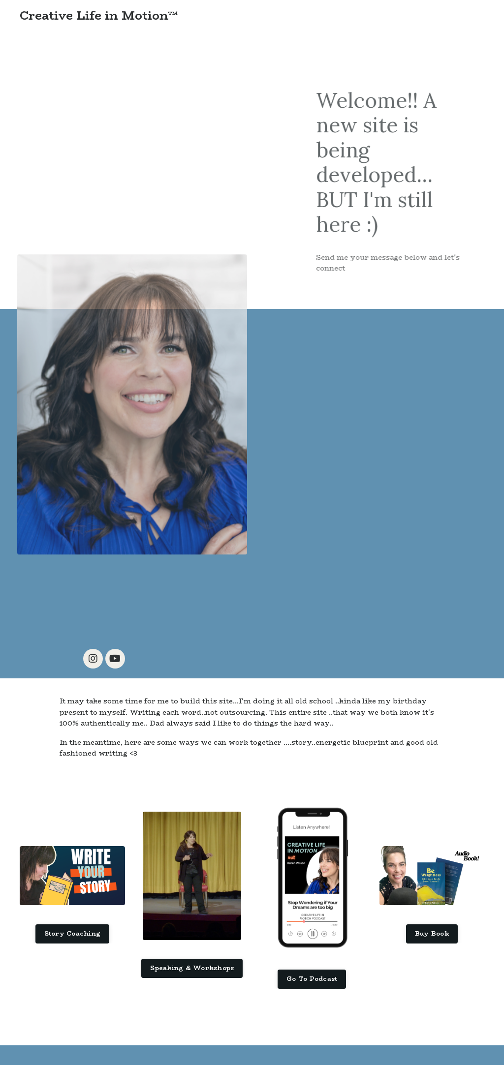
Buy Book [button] (432, 933)
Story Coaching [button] (72, 933)
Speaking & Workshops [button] (192, 968)
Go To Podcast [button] (311, 978)
